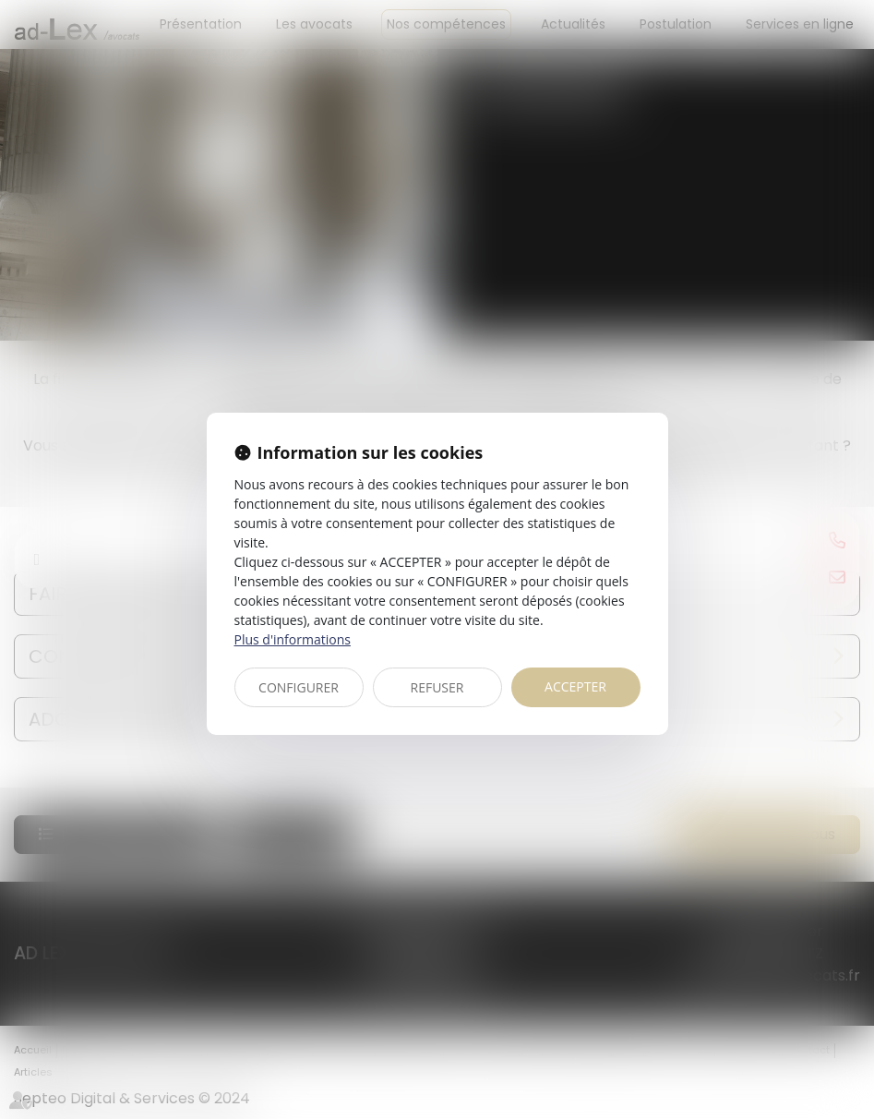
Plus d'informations (292, 639)
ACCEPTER (575, 686)
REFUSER (437, 687)
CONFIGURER (298, 687)
